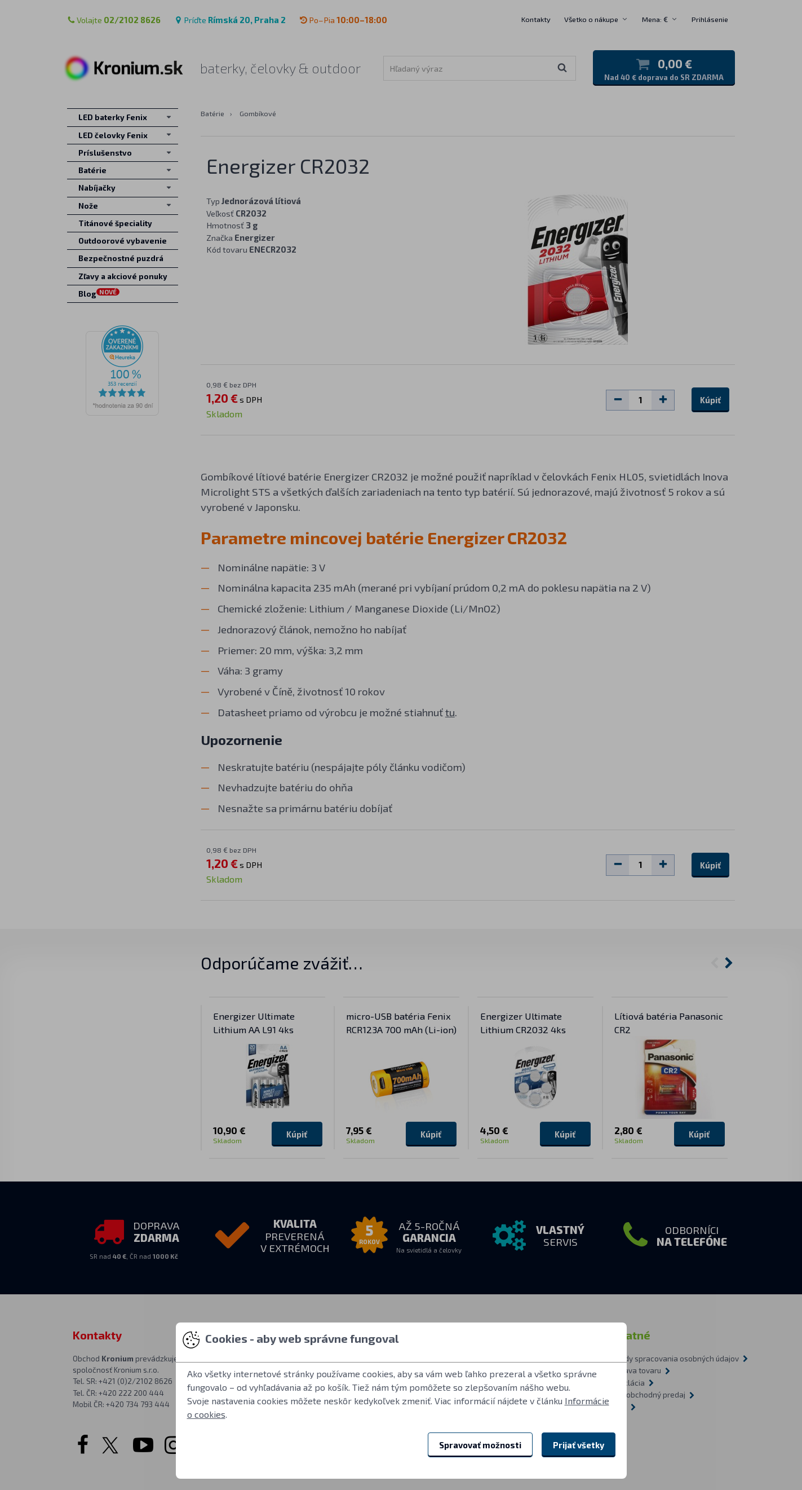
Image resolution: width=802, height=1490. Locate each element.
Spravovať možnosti (480, 1445)
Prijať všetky (578, 1445)
